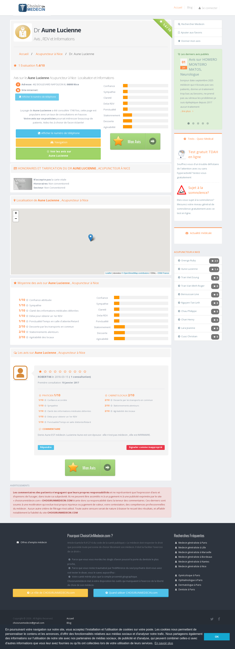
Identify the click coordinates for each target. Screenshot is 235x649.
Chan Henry (186, 319)
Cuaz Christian (187, 336)
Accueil (178, 7)
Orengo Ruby (187, 260)
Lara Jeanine (186, 328)
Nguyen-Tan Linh (189, 302)
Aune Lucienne (188, 268)
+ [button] (16, 213)
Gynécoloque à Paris (187, 575)
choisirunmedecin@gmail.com (28, 622)
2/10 (22, 326)
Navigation (58, 142)
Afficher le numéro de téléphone (34, 96)
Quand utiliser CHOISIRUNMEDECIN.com (132, 592)
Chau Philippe (187, 311)
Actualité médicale (199, 233)
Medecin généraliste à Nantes (192, 561)
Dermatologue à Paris (188, 584)
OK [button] (217, 636)
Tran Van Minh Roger (191, 285)
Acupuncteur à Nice (49, 54)
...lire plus (186, 111)
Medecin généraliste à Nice (190, 566)
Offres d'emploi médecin (32, 542)
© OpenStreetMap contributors (135, 273)
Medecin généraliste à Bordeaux (193, 556)
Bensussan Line (188, 294)
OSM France (163, 273)
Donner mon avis (189, 41)
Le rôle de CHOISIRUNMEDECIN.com (51, 592)
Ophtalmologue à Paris (189, 580)
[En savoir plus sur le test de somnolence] (181, 189)
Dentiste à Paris (185, 589)
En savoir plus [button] (164, 643)
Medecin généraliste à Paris (191, 542)
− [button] (16, 219)
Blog (189, 7)
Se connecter (208, 8)
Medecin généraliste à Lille (190, 547)
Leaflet (108, 273)
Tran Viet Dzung (188, 277)
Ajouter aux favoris (190, 32)
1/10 (22, 300)
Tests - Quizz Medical (198, 138)
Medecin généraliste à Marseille (193, 552)
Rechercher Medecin (191, 24)
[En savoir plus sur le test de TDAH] (181, 153)
